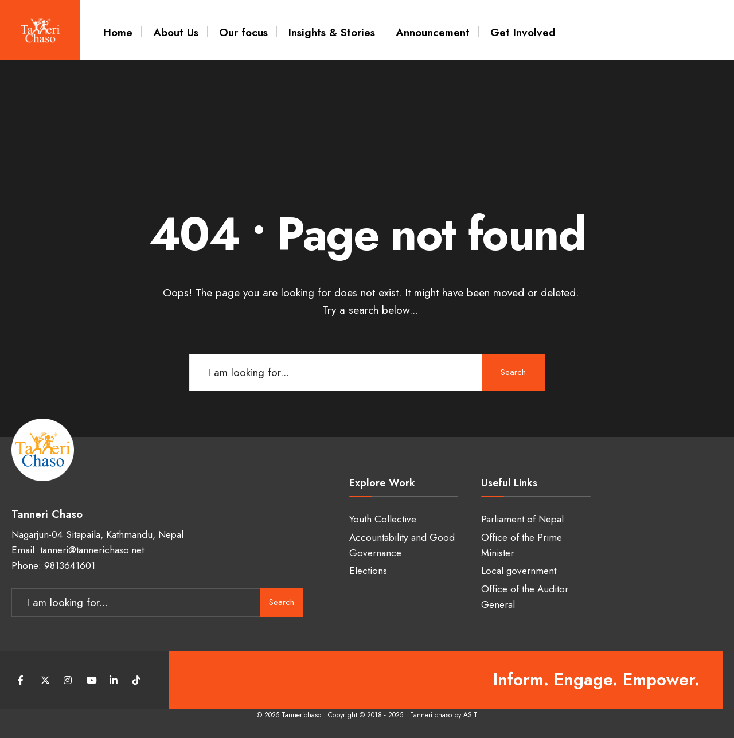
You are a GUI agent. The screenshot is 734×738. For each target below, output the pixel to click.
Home (117, 32)
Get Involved (523, 32)
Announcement (433, 32)
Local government (518, 570)
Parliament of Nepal (522, 519)
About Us (175, 32)
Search (513, 372)
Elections (368, 570)
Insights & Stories (331, 32)
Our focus (243, 32)
